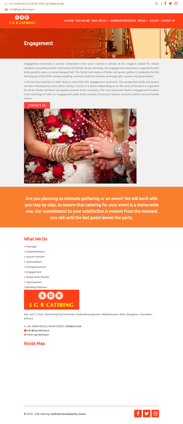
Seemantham (33, 261)
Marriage (30, 246)
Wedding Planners (35, 287)
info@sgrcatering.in (22, 9)
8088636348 (56, 3)
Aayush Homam (34, 256)
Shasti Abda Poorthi (36, 276)
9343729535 (39, 3)
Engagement (32, 271)
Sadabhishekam (34, 251)
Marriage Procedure (123, 20)
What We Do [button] (100, 20)
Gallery (154, 20)
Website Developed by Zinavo (68, 413)
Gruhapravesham (35, 266)
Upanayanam (33, 282)
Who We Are (83, 20)
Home (69, 20)
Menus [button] (143, 20)
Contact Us (168, 20)
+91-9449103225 (18, 3)
